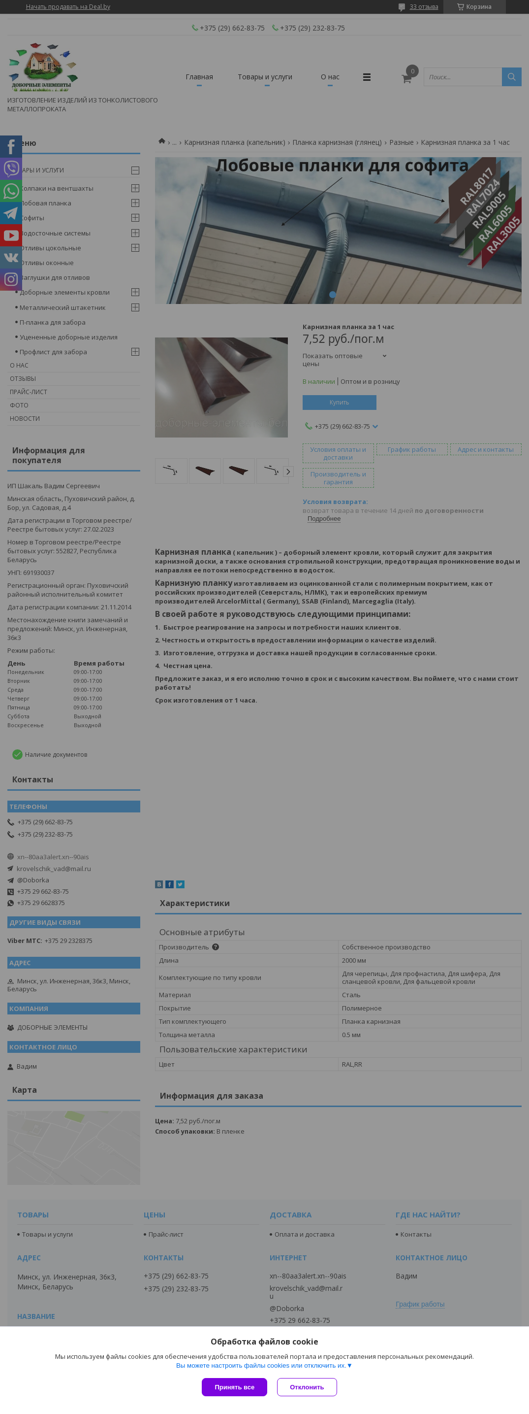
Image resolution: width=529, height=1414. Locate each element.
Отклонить (307, 1387)
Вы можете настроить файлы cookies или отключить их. (261, 1365)
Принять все (234, 1387)
